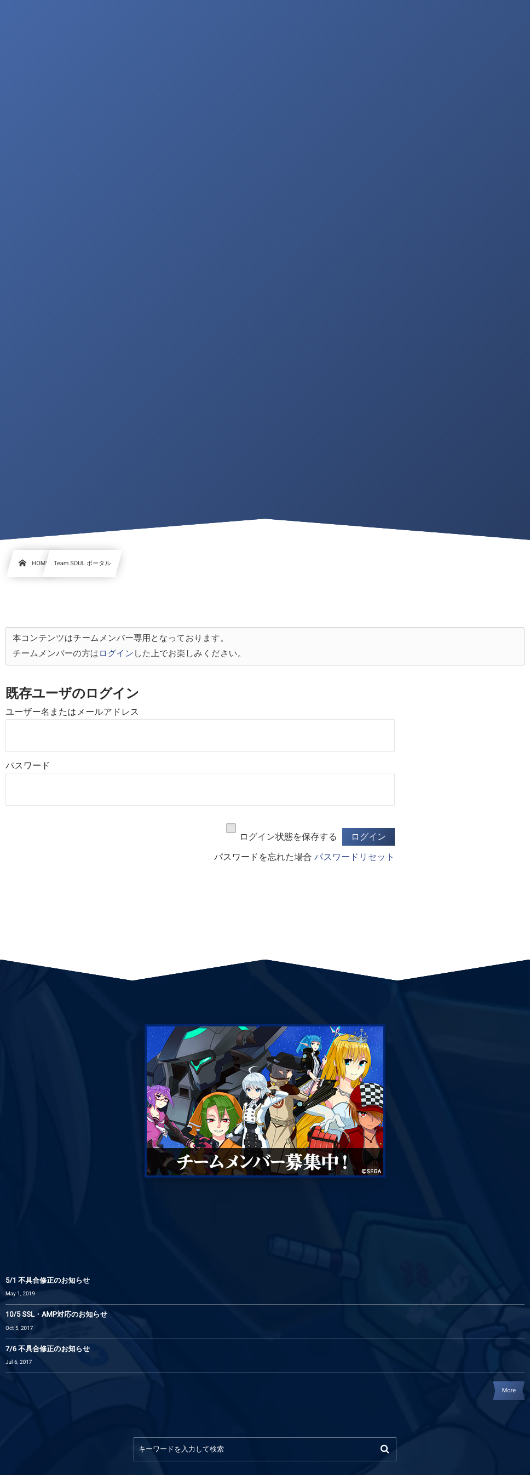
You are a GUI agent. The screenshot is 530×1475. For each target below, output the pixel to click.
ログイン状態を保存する (288, 837)
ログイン (116, 653)
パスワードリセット (354, 857)
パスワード (27, 766)
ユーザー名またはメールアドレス (72, 712)
